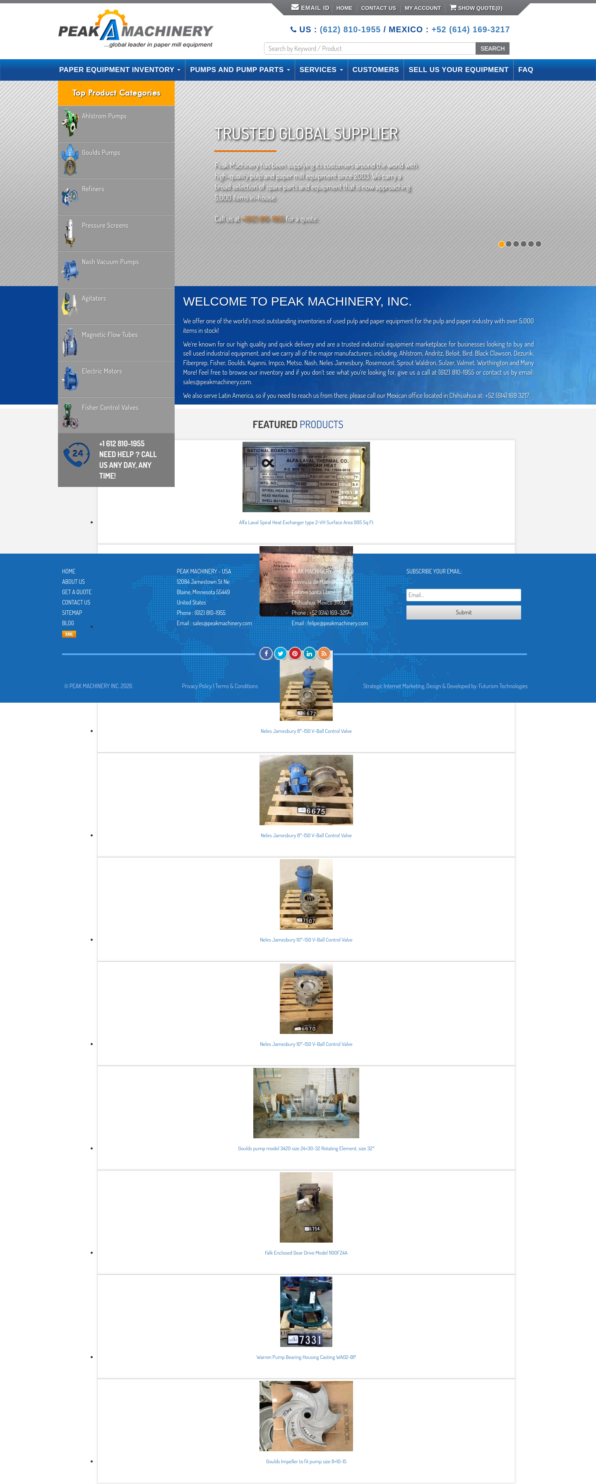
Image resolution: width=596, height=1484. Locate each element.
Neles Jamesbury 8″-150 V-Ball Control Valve (306, 731)
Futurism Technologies (503, 685)
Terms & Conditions (236, 685)
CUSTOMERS (376, 70)
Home (344, 8)
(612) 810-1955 (350, 29)
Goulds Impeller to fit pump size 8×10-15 (306, 1461)
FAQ (525, 70)
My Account (423, 8)
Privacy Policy (197, 685)
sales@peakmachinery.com (222, 622)
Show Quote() (475, 7)
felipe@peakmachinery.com (338, 622)
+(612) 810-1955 (262, 218)
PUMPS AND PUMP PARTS (240, 70)
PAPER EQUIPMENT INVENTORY (119, 70)
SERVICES (321, 70)
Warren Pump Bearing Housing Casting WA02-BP (306, 1357)
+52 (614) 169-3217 (471, 29)
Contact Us (378, 8)
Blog (68, 622)
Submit (464, 612)
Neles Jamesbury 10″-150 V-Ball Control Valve (306, 939)
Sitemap (72, 612)
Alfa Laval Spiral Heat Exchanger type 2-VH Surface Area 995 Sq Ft (306, 522)
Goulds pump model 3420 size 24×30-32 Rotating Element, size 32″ (306, 1148)
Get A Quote (76, 591)
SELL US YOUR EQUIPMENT (459, 70)
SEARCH (493, 48)
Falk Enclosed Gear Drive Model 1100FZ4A (306, 1252)
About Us (73, 581)
